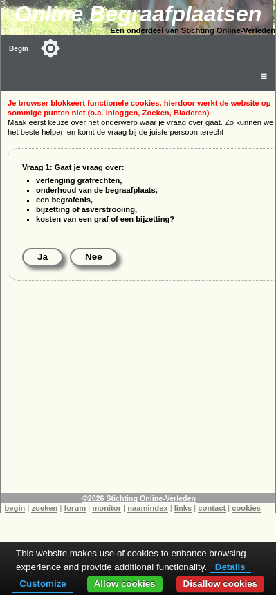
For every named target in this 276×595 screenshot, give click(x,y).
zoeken (44, 508)
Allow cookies (125, 583)
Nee (93, 257)
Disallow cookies (220, 583)
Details (230, 567)
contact (212, 508)
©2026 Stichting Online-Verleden (139, 498)
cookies (246, 508)
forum (75, 508)
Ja (42, 257)
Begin (18, 49)
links (183, 508)
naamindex (147, 508)
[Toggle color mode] (50, 48)
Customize (42, 583)
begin (15, 508)
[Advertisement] (138, 396)
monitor (106, 508)
